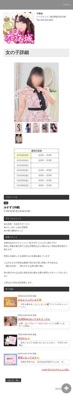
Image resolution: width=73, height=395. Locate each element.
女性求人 (67, 5)
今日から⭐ (24, 338)
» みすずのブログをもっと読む (55, 369)
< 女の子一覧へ (13, 380)
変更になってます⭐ (28, 357)
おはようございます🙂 (30, 299)
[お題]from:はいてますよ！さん (34, 319)
